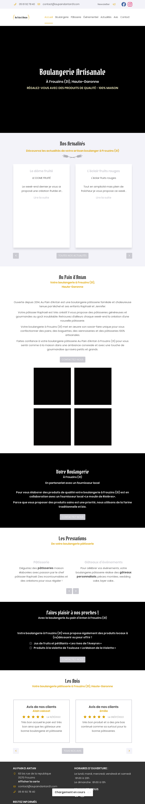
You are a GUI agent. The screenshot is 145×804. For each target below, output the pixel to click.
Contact (125, 17)
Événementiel (90, 17)
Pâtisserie (76, 17)
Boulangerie (62, 17)
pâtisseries (45, 569)
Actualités (106, 17)
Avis (116, 17)
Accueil (49, 17)
